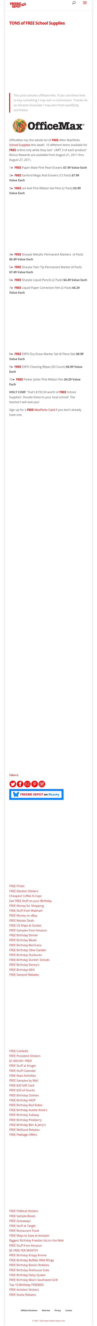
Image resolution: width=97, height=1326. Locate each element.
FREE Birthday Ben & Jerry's (27, 1125)
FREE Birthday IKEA (22, 970)
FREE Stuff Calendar (22, 1071)
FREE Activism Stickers (24, 1290)
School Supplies (20, 145)
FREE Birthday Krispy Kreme (28, 1255)
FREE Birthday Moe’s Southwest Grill (33, 1280)
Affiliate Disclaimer (29, 1310)
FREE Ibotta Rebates (22, 1295)
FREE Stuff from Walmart (25, 911)
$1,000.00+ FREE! (20, 1061)
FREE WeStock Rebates (24, 1130)
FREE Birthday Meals (23, 940)
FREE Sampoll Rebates (24, 975)
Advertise (46, 1310)
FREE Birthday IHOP (22, 1100)
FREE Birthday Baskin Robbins (29, 1265)
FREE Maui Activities (22, 1076)
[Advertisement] (48, 58)
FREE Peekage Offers (23, 1135)
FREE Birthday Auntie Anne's (28, 1110)
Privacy (58, 1310)
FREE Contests (18, 1051)
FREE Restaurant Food (24, 1231)
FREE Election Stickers (23, 891)
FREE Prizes (16, 886)
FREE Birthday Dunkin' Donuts (29, 960)
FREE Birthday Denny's (24, 965)
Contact (68, 1310)
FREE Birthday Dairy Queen (27, 1275)
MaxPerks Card (44, 410)
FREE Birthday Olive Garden (27, 950)
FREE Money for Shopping (26, 906)
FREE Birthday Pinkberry (25, 1120)
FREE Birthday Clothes (24, 1095)
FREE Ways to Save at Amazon (29, 1236)
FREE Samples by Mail (23, 1080)
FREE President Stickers (25, 1056)
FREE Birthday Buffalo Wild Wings (31, 1260)
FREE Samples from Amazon (28, 930)
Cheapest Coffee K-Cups (25, 896)
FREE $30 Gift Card (21, 1085)
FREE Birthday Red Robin (25, 1105)
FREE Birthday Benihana (25, 945)
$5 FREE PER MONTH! (23, 1250)
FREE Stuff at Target (22, 1226)
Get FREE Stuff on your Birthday (30, 901)
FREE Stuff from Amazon (25, 1245)
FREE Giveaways (20, 1221)
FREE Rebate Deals (21, 921)
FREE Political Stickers (23, 1211)
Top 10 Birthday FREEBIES (26, 1285)
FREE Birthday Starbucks (25, 955)
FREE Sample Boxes (22, 1216)
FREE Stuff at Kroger (22, 1066)
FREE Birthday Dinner (23, 935)
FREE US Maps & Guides (25, 925)
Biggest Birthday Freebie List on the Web (36, 1240)
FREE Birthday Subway (24, 1115)
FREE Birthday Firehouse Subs (29, 1270)
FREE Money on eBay (23, 915)
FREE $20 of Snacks (22, 1090)
